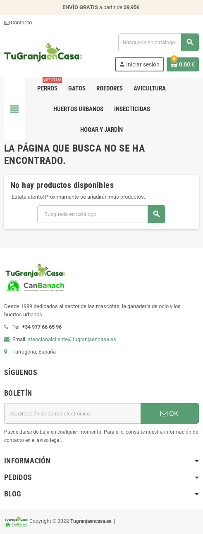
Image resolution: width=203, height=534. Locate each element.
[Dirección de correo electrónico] (72, 413)
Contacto (18, 22)
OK (169, 413)
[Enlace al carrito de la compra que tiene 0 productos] (183, 64)
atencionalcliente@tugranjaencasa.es (72, 339)
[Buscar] (158, 42)
